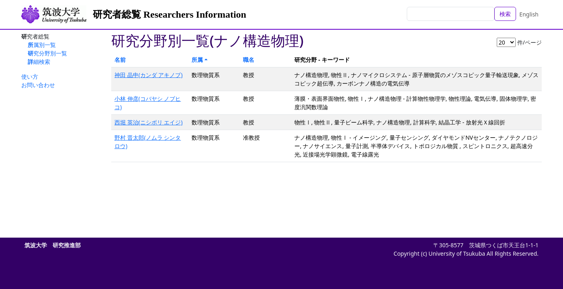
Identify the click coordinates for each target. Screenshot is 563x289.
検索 (505, 14)
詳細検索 (39, 61)
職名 (248, 59)
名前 (120, 59)
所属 (197, 59)
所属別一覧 (42, 45)
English (529, 14)
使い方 (29, 76)
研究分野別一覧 (47, 53)
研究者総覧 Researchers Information (169, 14)
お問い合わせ (38, 85)
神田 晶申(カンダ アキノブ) (148, 75)
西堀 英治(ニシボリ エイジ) (148, 122)
